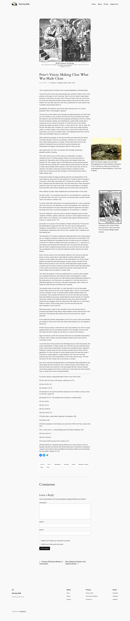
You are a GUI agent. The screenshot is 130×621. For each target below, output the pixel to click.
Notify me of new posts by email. (52, 544)
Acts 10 (42, 464)
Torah (73, 82)
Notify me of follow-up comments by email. (55, 541)
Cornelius (66, 464)
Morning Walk (24, 4)
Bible (65, 82)
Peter (41, 467)
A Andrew (53, 82)
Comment (43, 502)
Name (41, 522)
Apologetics (60, 82)
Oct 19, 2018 (42, 82)
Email (41, 530)
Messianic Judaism (83, 464)
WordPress (23, 611)
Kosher (69, 82)
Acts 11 (49, 464)
